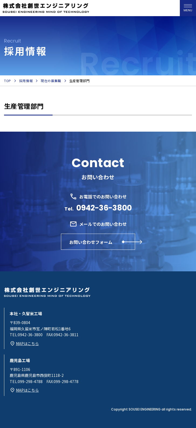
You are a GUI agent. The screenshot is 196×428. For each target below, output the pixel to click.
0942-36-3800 (104, 208)
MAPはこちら (27, 343)
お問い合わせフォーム (90, 242)
